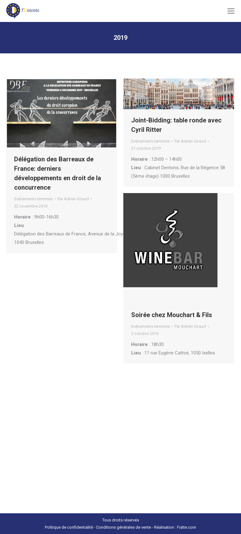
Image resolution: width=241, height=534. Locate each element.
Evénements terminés (33, 199)
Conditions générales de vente (123, 527)
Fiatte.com (186, 527)
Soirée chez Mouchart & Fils (171, 315)
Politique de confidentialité (69, 527)
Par (73, 199)
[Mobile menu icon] (231, 11)
